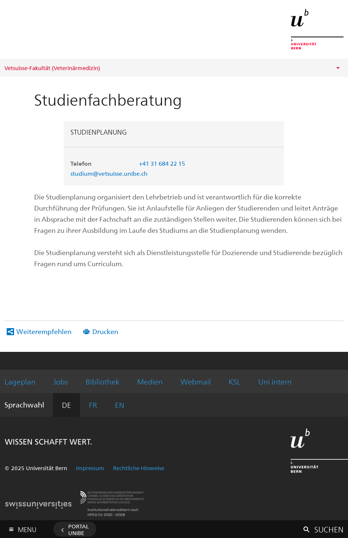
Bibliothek (102, 381)
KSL (235, 381)
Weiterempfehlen (44, 331)
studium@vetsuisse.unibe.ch (109, 173)
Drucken (105, 331)
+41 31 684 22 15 (162, 163)
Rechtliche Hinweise (138, 468)
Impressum (90, 468)
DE (66, 405)
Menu (27, 528)
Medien (150, 381)
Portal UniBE (78, 529)
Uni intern (275, 381)
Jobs (60, 381)
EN (119, 405)
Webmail (195, 381)
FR (93, 405)
